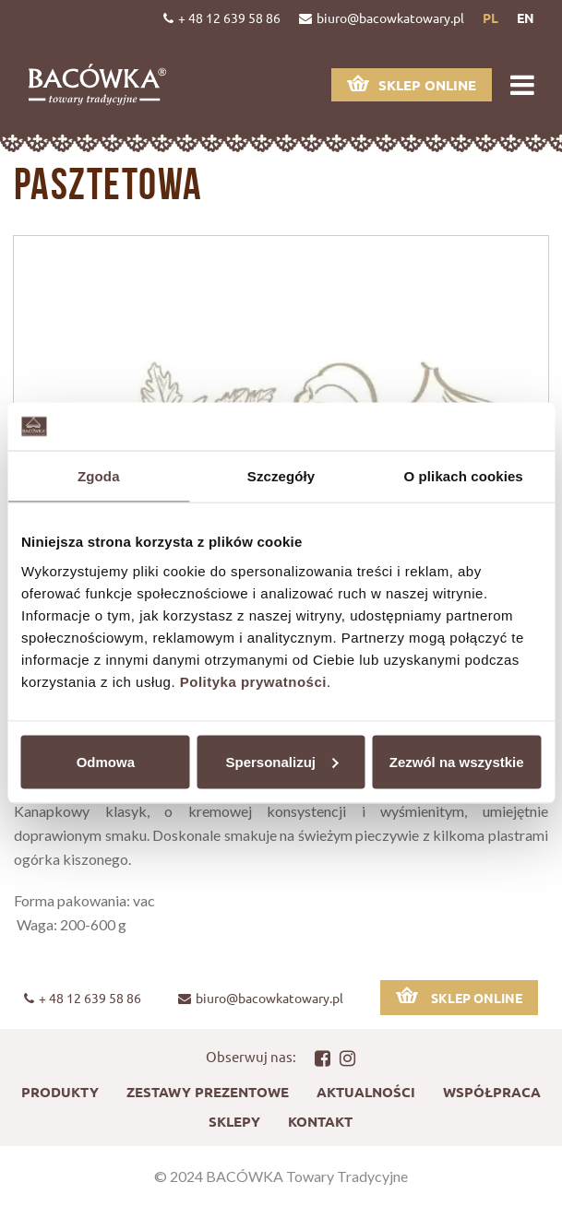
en (525, 17)
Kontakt (320, 1121)
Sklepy (234, 1121)
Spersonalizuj (281, 761)
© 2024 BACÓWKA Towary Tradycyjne (281, 1176)
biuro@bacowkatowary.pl (381, 17)
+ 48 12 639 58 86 (222, 17)
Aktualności (366, 1091)
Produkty (60, 1091)
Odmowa (106, 761)
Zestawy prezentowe (207, 1091)
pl (490, 17)
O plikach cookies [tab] (463, 476)
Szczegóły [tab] (281, 476)
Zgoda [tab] (99, 476)
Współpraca (492, 1091)
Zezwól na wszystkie (456, 761)
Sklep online (411, 84)
